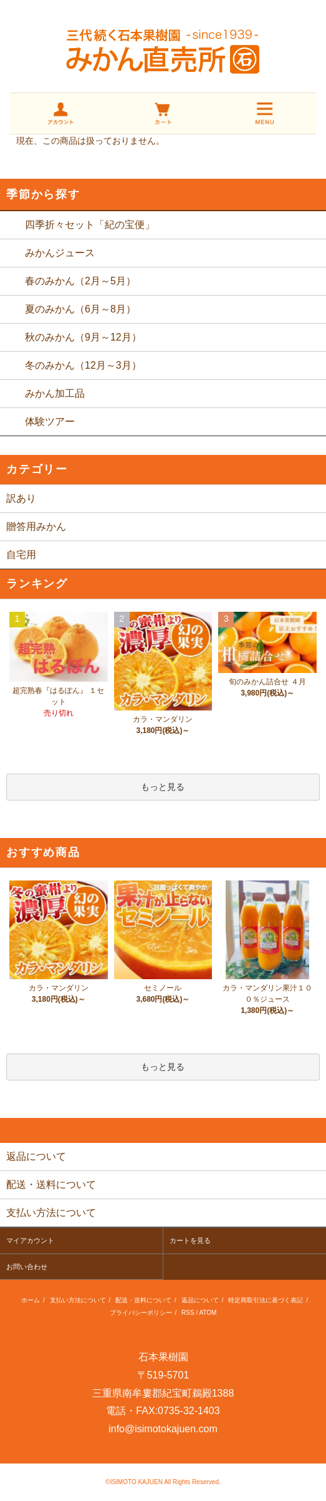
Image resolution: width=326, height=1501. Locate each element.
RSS (187, 1312)
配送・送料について (143, 1300)
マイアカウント (30, 1240)
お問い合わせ (26, 1266)
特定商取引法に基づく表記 (265, 1300)
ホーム (30, 1300)
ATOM (207, 1312)
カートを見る (190, 1240)
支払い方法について (78, 1300)
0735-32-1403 (189, 1410)
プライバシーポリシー (141, 1312)
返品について (200, 1300)
